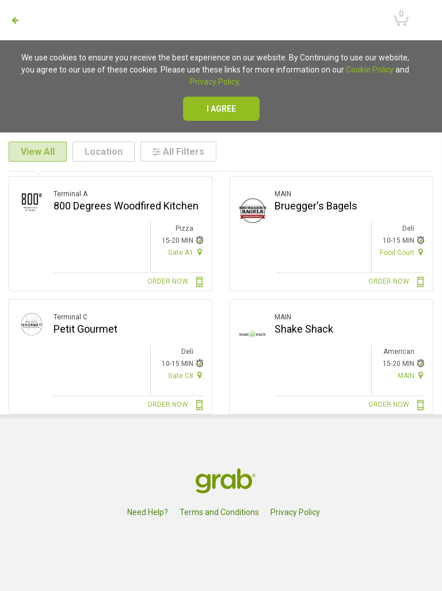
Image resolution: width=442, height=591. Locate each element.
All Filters (178, 151)
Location (104, 151)
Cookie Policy (370, 69)
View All (38, 151)
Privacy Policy (214, 81)
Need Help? (147, 512)
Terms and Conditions (219, 512)
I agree (221, 108)
